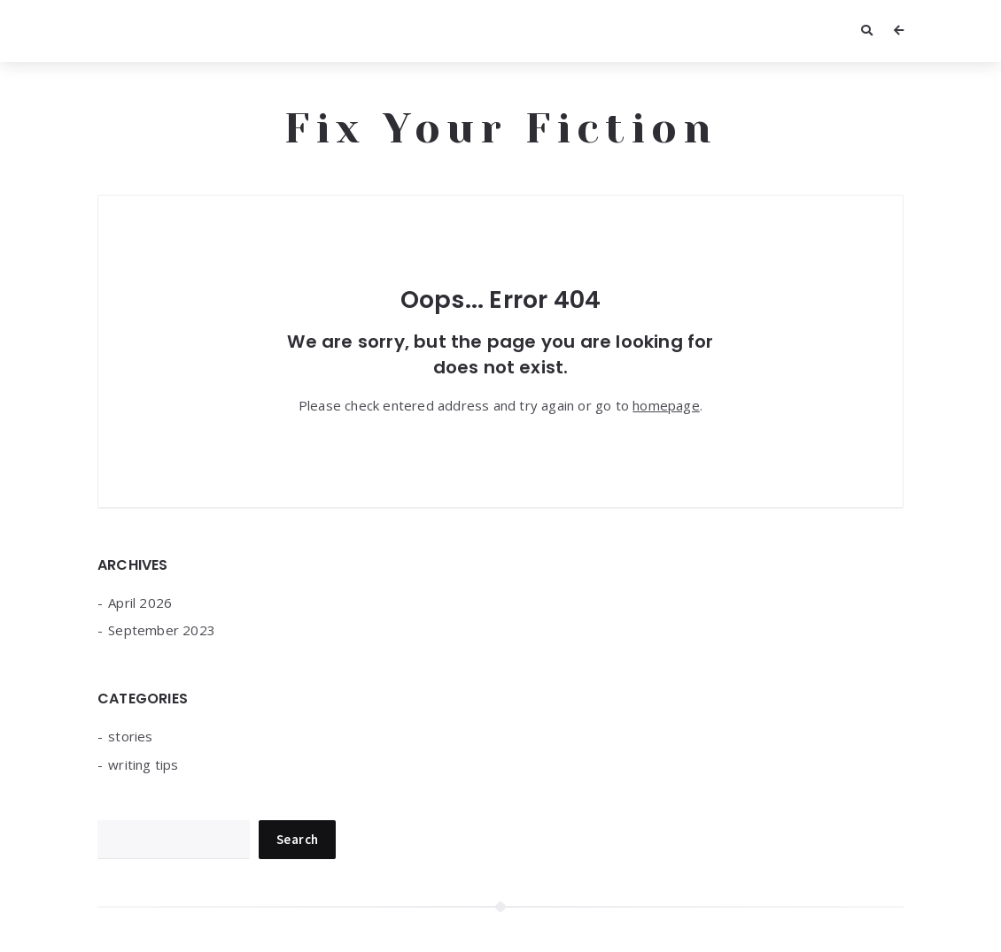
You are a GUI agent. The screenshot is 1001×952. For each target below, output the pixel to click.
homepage (666, 405)
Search (297, 839)
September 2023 (161, 630)
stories (130, 736)
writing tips (143, 764)
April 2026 (140, 602)
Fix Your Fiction (501, 128)
